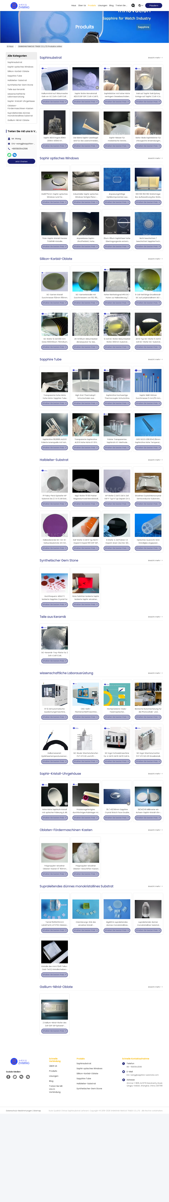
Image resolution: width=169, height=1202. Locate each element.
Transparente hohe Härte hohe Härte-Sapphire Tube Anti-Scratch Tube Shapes (54, 430)
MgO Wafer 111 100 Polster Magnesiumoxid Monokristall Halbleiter (85, 540)
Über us (82, 5)
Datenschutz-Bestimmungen (19, 1199)
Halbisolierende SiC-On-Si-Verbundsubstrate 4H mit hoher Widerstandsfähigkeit (55, 589)
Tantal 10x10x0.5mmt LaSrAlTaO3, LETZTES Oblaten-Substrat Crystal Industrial (54, 1004)
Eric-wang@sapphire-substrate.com (30, 143)
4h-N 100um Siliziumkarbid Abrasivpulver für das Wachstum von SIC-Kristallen (86, 369)
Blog (51, 1169)
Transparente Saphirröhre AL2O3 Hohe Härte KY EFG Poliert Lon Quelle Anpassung (85, 479)
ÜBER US (53, 1154)
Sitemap (37, 1199)
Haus (73, 5)
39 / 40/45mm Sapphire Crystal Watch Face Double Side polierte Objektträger (117, 882)
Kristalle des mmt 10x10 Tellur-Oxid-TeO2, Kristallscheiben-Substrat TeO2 (54, 1052)
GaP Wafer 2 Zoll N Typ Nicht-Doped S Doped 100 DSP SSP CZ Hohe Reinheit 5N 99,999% (86, 589)
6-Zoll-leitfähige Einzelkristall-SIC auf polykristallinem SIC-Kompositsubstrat (148, 320)
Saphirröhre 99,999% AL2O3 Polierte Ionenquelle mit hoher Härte (54, 479)
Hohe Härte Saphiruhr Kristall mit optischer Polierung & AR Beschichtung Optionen (54, 882)
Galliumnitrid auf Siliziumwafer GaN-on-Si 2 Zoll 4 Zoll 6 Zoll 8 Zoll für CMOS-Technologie (54, 101)
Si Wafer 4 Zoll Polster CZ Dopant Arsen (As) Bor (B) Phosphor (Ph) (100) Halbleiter (117, 589)
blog (111, 5)
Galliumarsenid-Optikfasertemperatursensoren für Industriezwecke (55, 821)
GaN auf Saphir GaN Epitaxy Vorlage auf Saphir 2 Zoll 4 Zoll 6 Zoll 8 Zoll (148, 101)
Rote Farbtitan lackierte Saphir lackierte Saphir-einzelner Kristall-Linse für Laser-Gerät (86, 650)
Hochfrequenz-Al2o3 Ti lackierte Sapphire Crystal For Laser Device (54, 650)
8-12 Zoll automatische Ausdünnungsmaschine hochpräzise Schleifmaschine (55, 772)
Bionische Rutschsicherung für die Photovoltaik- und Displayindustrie (148, 772)
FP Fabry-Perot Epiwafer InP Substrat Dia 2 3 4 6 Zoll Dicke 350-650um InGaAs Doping (55, 540)
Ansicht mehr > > (155, 57)
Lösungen (53, 1164)
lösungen (102, 5)
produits (92, 5)
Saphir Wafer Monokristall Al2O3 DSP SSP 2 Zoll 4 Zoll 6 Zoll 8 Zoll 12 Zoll (86, 101)
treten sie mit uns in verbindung (122, 5)
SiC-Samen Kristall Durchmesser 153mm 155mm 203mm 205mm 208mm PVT (54, 320)
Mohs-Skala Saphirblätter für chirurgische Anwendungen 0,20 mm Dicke (148, 149)
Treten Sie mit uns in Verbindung (56, 1177)
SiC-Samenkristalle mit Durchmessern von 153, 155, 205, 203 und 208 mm (86, 320)
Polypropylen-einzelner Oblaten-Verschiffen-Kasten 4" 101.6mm (85, 943)
